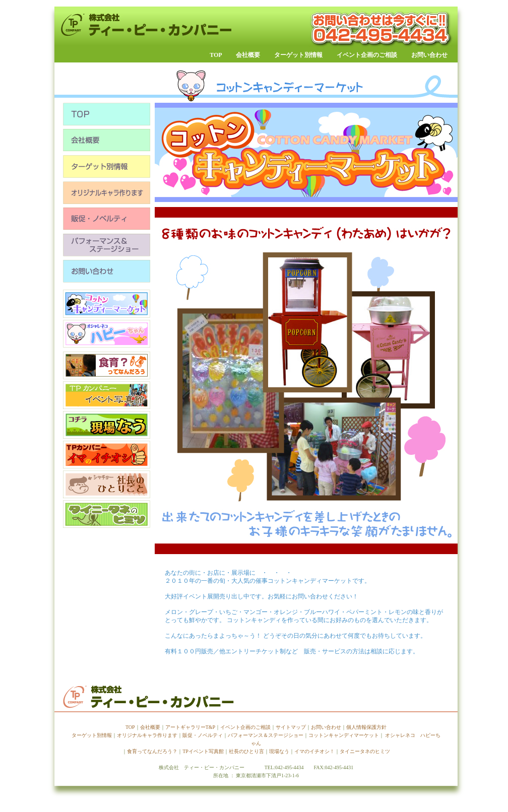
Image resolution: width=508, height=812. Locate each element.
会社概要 (248, 54)
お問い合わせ (429, 54)
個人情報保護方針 (366, 727)
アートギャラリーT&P (190, 727)
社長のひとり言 (246, 751)
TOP (216, 54)
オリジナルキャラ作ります (147, 735)
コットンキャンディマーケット (343, 735)
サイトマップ (291, 727)
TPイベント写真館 (203, 751)
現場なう (279, 751)
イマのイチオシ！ (314, 751)
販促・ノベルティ (202, 735)
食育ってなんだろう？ (152, 751)
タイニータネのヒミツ (365, 751)
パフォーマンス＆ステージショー (265, 735)
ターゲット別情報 (304, 54)
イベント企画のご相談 (367, 54)
